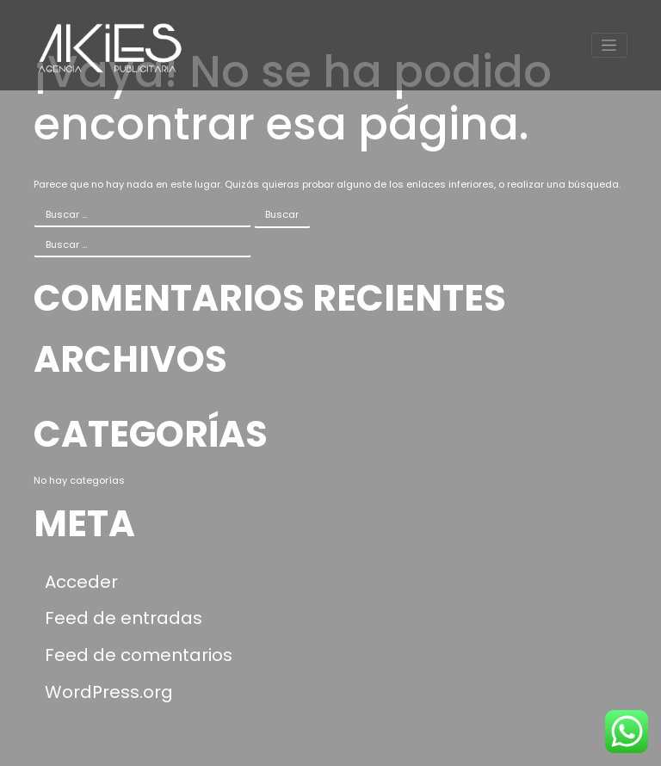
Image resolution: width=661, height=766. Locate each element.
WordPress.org (109, 692)
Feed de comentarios (138, 655)
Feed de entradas (123, 618)
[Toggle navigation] (609, 45)
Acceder (81, 582)
